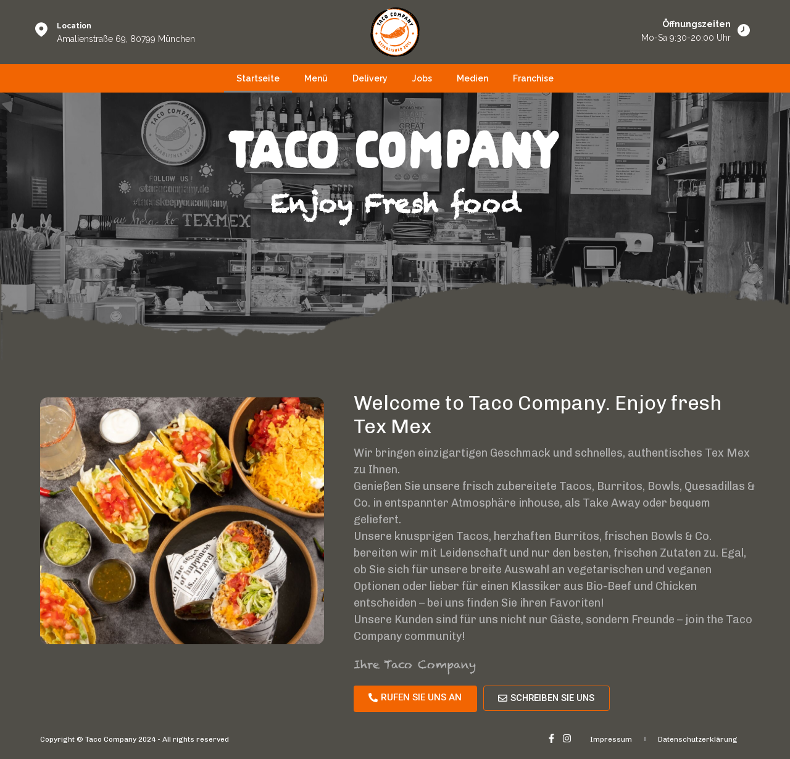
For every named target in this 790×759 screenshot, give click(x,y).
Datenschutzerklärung (698, 739)
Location (74, 26)
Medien (472, 78)
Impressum (611, 739)
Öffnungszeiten (696, 24)
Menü (316, 78)
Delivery (370, 78)
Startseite (258, 78)
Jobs (422, 78)
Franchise (533, 78)
